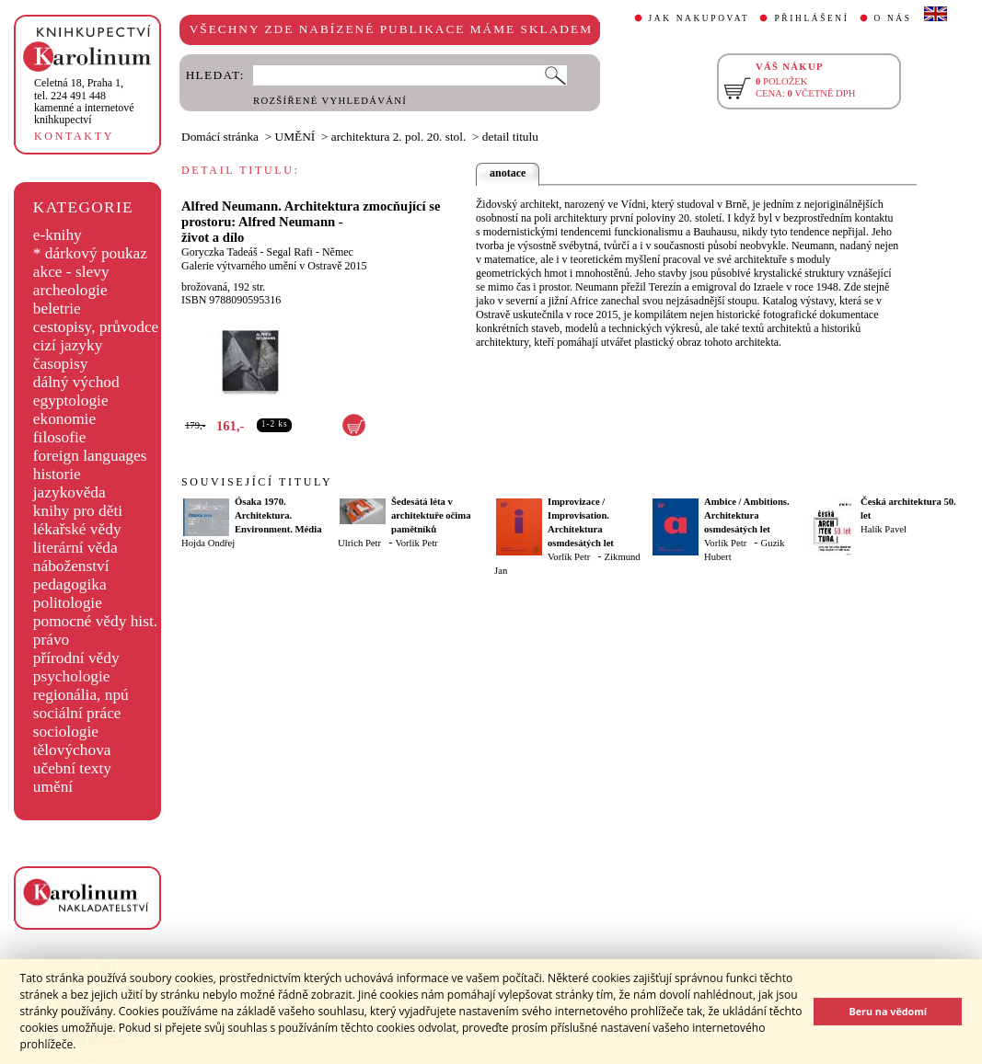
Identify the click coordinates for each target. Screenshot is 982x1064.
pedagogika (70, 584)
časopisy (60, 363)
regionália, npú (81, 695)
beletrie (57, 308)
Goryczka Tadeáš (219, 252)
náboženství (71, 566)
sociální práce (77, 713)
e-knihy (57, 235)
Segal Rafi (290, 252)
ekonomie (64, 419)
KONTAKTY (74, 136)
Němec (337, 252)
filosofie (60, 437)
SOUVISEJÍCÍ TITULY (256, 481)
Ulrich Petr (359, 543)
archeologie (70, 290)
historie (57, 474)
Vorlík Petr (416, 543)
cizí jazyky (68, 345)
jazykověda (69, 492)
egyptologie (71, 400)
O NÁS (893, 18)
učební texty (72, 768)
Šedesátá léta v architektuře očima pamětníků (431, 515)
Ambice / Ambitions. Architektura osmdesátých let (747, 515)
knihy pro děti (77, 511)
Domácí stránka (220, 136)
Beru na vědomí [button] (888, 1011)
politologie (67, 603)
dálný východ (76, 382)
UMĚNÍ (295, 136)
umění (53, 786)
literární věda (75, 547)
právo (51, 639)
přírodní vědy (76, 658)
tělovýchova (72, 750)
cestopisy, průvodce (96, 327)
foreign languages (90, 455)
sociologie (65, 731)
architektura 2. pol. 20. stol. (399, 136)
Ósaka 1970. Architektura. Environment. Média (278, 515)
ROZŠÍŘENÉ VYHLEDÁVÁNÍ (330, 101)
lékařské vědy (77, 529)
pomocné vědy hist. (95, 621)
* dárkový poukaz (90, 253)
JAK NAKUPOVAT (699, 18)
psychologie (71, 676)
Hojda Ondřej (208, 543)
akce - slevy (71, 271)
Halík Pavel (884, 529)
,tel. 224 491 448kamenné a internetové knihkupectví (84, 101)
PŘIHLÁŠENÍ (811, 18)
